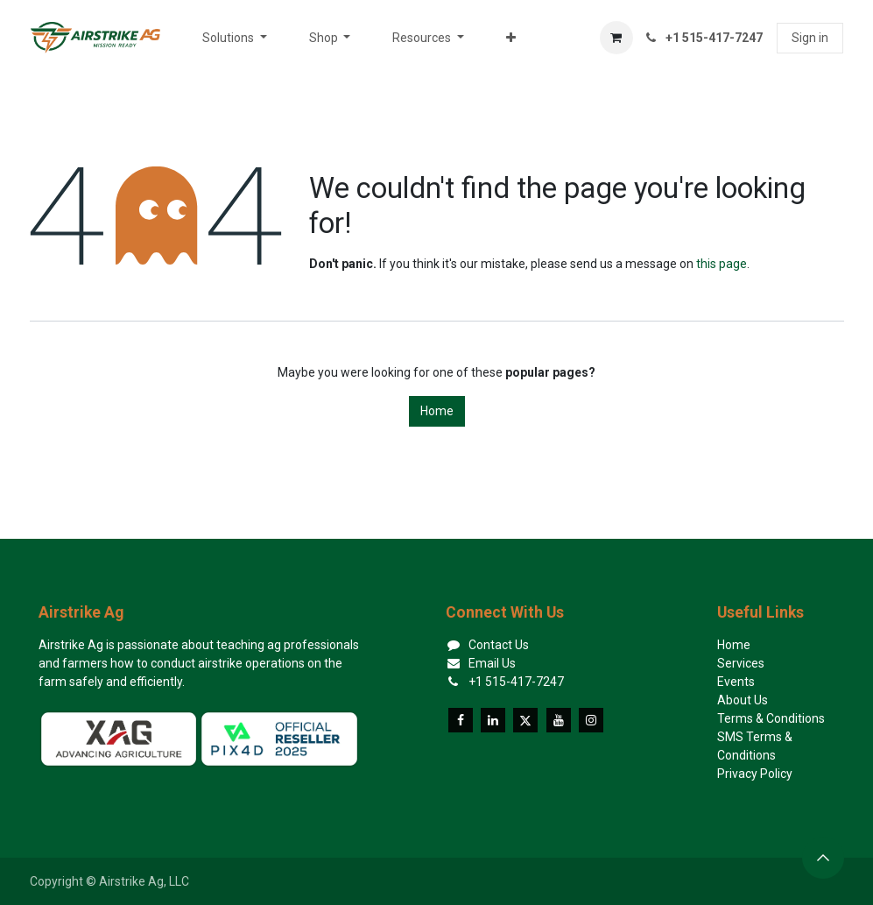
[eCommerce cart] (616, 37)
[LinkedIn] (493, 720)
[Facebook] (460, 720)
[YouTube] (558, 720)
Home (437, 411)
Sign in (810, 38)
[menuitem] (234, 38)
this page (721, 264)
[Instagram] (591, 720)
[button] (823, 858)
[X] (525, 720)
